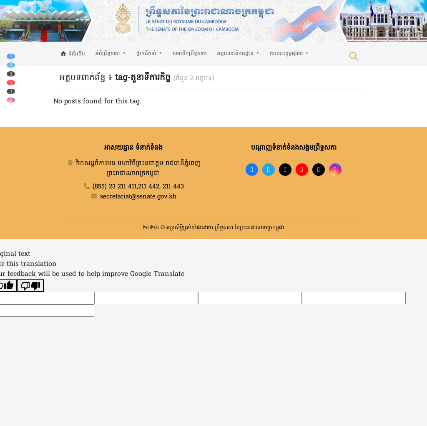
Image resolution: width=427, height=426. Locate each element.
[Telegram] (11, 65)
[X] (318, 169)
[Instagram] (11, 100)
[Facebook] (11, 56)
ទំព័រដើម (72, 54)
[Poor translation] (30, 285)
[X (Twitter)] (11, 91)
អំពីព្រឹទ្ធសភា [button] (108, 54)
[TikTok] (11, 73)
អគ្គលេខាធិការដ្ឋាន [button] (236, 54)
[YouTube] (11, 82)
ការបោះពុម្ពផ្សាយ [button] (287, 54)
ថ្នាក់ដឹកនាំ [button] (147, 54)
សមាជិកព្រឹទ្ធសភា (190, 54)
